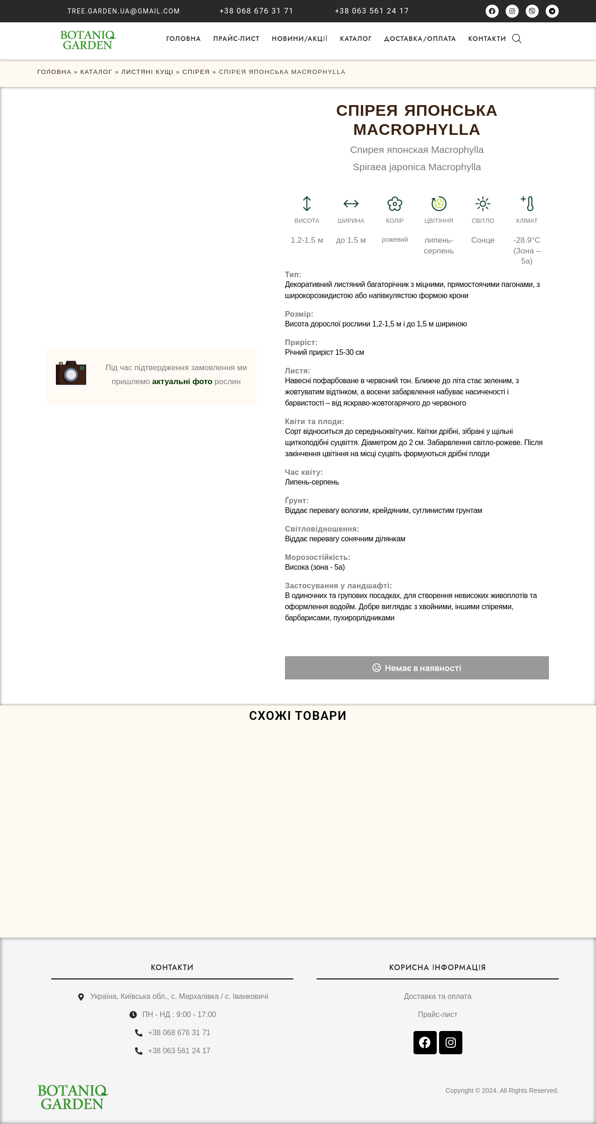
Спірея (196, 71)
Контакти (487, 38)
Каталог (356, 38)
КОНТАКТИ (172, 967)
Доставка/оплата (420, 38)
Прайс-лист (236, 38)
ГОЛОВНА (183, 38)
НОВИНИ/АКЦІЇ (300, 38)
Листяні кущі (148, 71)
